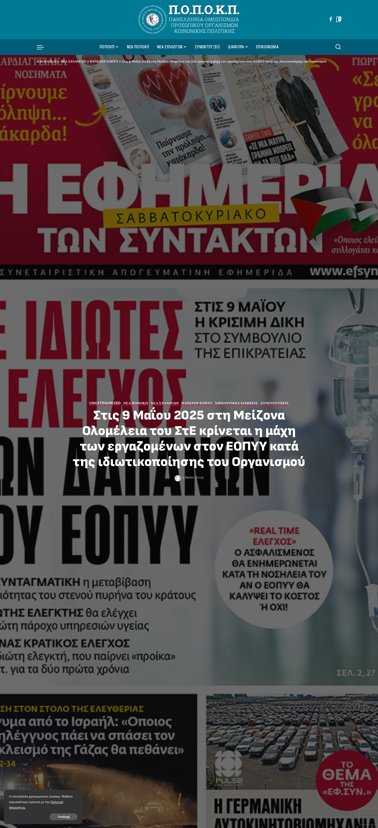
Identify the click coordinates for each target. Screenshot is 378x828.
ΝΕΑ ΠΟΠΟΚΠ (135, 403)
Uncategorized (104, 403)
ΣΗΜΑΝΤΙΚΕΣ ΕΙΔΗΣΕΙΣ (236, 403)
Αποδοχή (63, 817)
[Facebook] (330, 19)
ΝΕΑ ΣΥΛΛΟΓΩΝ (165, 403)
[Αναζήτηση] (338, 47)
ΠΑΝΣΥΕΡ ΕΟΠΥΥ (197, 403)
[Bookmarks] (338, 19)
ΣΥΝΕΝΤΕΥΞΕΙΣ (275, 403)
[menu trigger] (43, 47)
